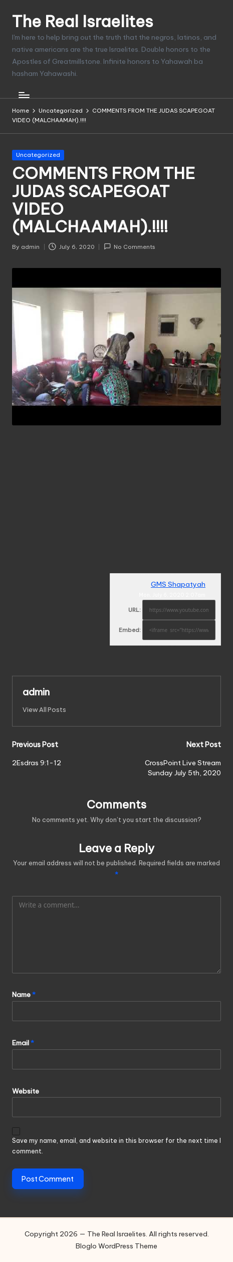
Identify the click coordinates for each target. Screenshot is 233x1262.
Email (23, 1042)
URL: (134, 609)
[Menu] (24, 95)
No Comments (129, 246)
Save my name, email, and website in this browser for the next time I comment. (116, 1146)
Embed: (130, 630)
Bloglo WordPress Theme (116, 1245)
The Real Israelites (82, 21)
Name (24, 994)
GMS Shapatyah (178, 584)
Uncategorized (38, 154)
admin (36, 692)
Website (25, 1091)
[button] (44, 709)
